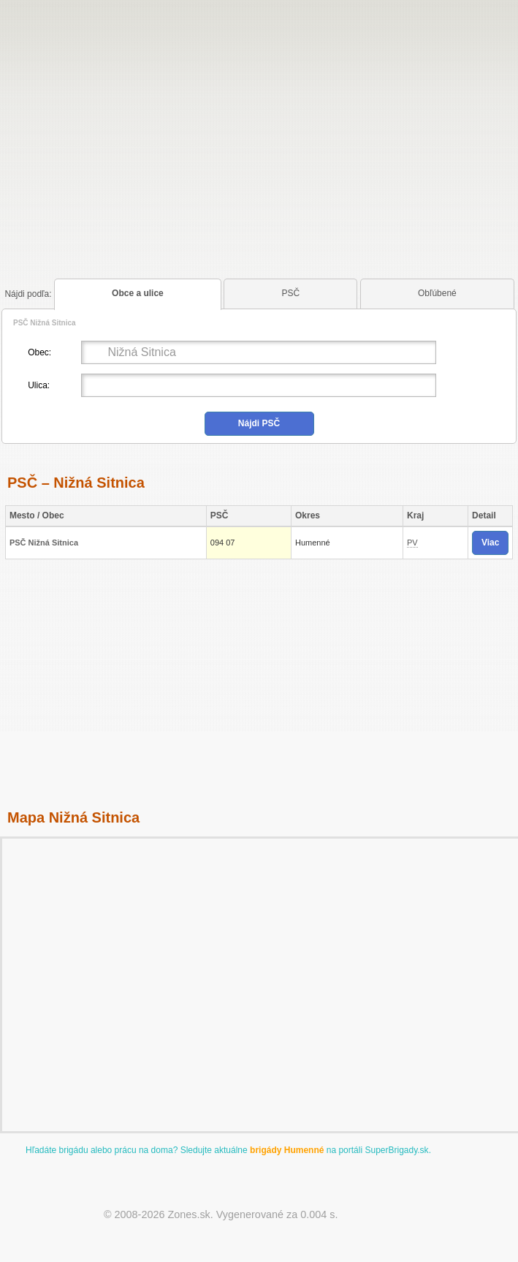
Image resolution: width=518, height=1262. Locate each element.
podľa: (27, 294)
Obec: (39, 352)
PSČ (291, 293)
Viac (490, 542)
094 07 (222, 542)
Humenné (312, 542)
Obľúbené (437, 293)
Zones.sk (188, 1214)
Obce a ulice (138, 293)
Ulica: (39, 385)
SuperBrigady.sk (396, 1150)
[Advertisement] (259, 119)
